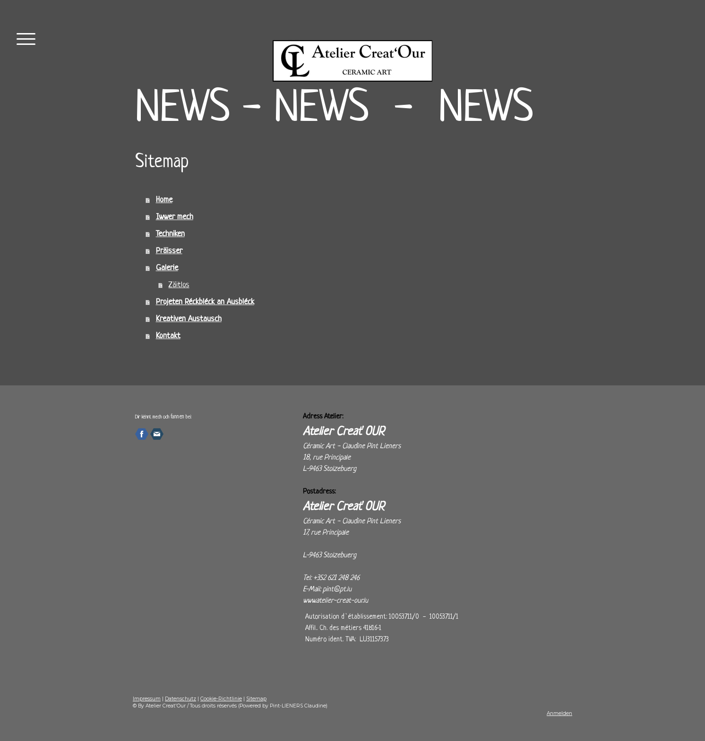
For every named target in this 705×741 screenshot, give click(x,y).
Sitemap (256, 699)
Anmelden (559, 713)
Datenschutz (180, 699)
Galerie (167, 268)
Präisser (169, 251)
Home (164, 200)
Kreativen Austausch (189, 319)
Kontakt (168, 336)
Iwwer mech (174, 217)
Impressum (147, 699)
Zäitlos (179, 285)
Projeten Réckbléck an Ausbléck (205, 302)
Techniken (170, 234)
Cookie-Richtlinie (221, 699)
